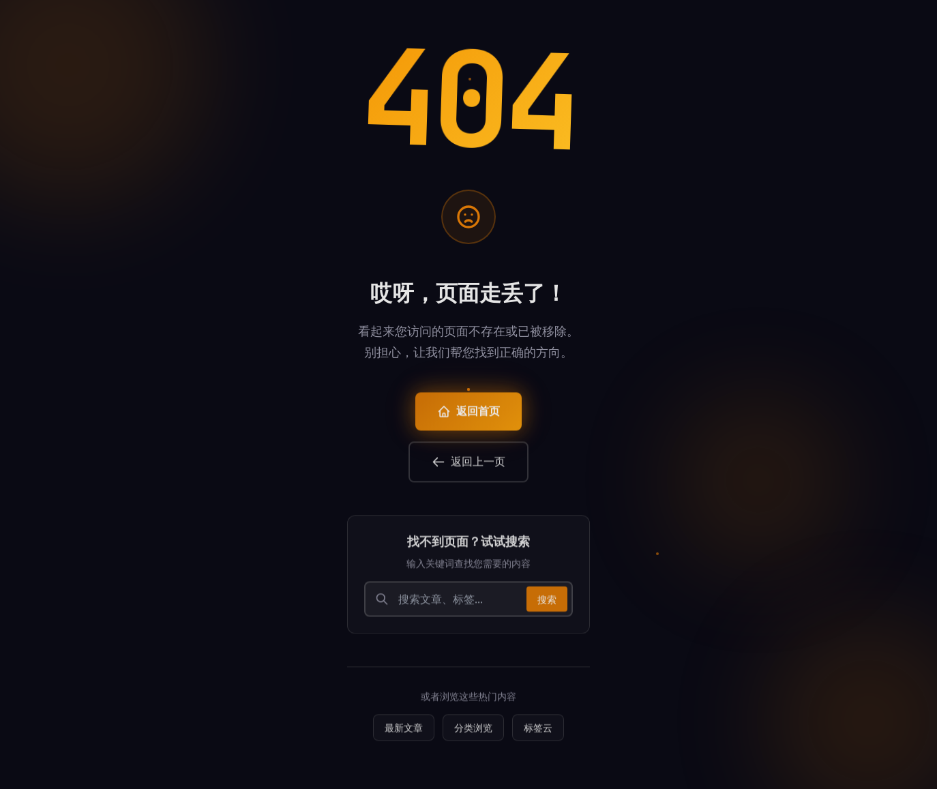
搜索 (546, 603)
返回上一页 (468, 466)
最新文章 (404, 732)
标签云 (538, 732)
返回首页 (468, 415)
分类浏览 (473, 732)
